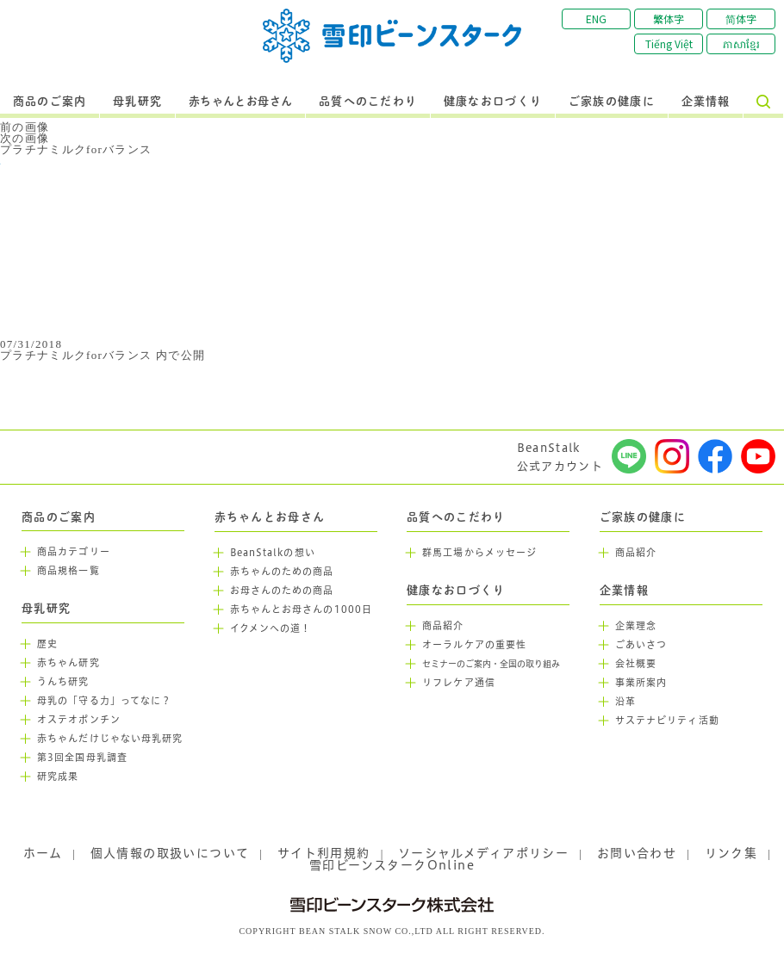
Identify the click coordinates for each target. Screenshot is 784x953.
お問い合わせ (636, 853)
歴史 (47, 644)
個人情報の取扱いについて (170, 853)
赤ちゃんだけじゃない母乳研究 (110, 739)
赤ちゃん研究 (68, 663)
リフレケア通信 (458, 683)
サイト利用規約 (323, 853)
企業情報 (706, 101)
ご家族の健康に (612, 101)
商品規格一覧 (68, 571)
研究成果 (57, 776)
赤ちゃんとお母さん (241, 101)
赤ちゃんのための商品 (282, 572)
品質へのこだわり (368, 101)
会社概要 (635, 664)
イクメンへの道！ (271, 628)
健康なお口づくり (493, 101)
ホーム (42, 853)
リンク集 (731, 853)
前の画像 (24, 127)
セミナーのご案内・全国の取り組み (491, 664)
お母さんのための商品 (282, 591)
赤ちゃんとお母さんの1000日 (301, 609)
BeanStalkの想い (272, 553)
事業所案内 (641, 683)
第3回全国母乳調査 (82, 758)
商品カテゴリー (73, 552)
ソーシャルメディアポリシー (483, 853)
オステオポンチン (79, 720)
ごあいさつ (641, 645)
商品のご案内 (50, 101)
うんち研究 (63, 682)
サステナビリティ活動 (667, 721)
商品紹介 (443, 626)
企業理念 (635, 626)
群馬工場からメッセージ (479, 553)
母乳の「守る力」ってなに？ (104, 701)
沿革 (625, 702)
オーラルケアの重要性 (474, 645)
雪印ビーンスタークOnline (392, 865)
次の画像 (24, 138)
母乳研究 (137, 101)
